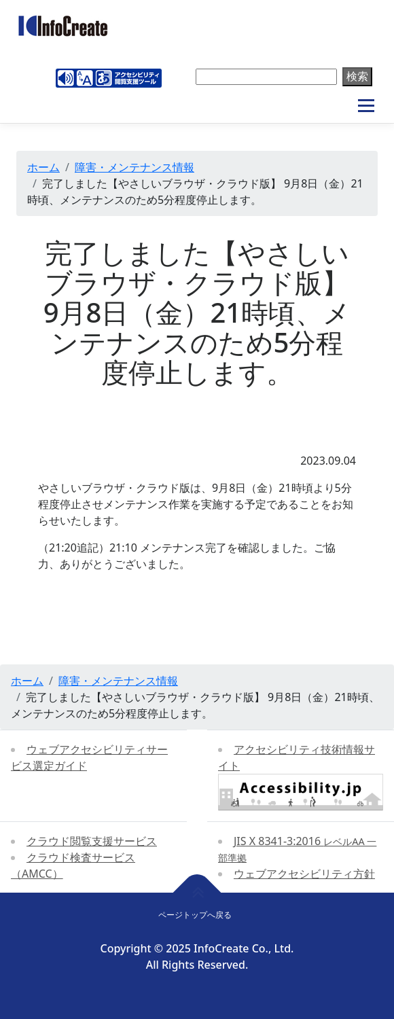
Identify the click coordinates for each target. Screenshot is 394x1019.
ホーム (43, 167)
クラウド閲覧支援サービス (91, 841)
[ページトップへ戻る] (197, 893)
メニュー (366, 106)
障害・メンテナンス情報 (134, 167)
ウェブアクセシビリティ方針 (304, 873)
